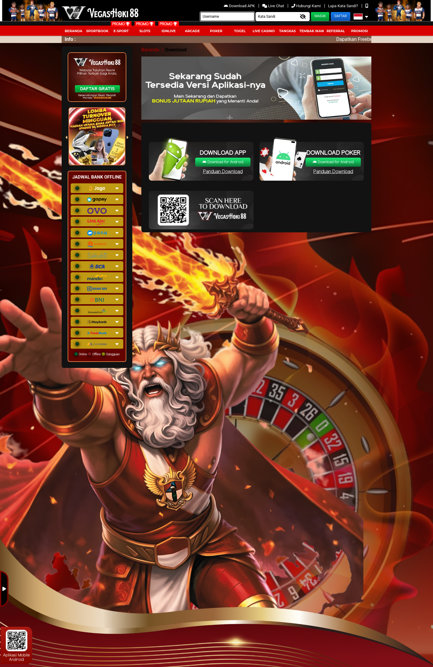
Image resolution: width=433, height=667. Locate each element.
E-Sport (120, 31)
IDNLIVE (168, 31)
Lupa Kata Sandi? (343, 6)
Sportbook (97, 31)
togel (240, 31)
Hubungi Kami (306, 6)
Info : (70, 39)
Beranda (73, 31)
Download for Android (222, 162)
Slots (144, 31)
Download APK (240, 6)
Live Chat (273, 6)
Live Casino (264, 31)
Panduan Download (223, 172)
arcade (192, 31)
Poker (216, 31)
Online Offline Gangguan (97, 354)
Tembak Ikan (311, 31)
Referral (336, 31)
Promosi (359, 31)
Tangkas (287, 31)
